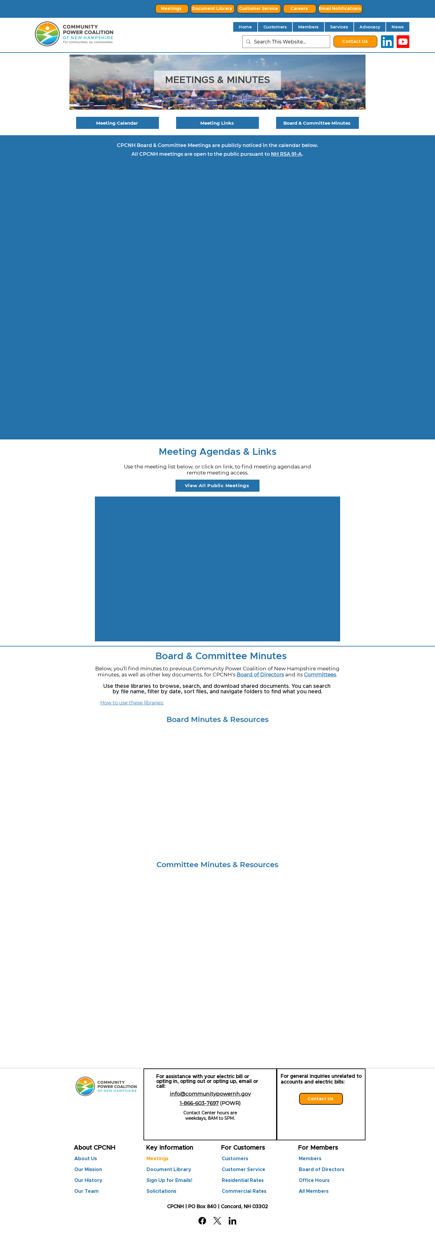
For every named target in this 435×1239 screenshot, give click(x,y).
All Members (314, 1191)
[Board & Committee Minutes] (317, 123)
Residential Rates (243, 1180)
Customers (235, 1158)
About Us (85, 1158)
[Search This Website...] (285, 42)
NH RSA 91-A (286, 154)
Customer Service (243, 1169)
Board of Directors (260, 675)
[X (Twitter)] (217, 1221)
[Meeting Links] (217, 123)
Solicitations (161, 1191)
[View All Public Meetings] (217, 486)
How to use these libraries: (132, 703)
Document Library (169, 1169)
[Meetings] (171, 8)
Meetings (158, 1158)
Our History (88, 1180)
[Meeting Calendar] (117, 123)
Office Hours (314, 1180)
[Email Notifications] (340, 8)
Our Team (86, 1191)
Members (310, 1158)
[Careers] (299, 8)
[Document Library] (213, 8)
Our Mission (88, 1169)
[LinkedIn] (387, 41)
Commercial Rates (244, 1191)
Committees (320, 675)
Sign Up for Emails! (169, 1180)
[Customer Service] (259, 8)
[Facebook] (202, 1221)
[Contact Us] (355, 41)
